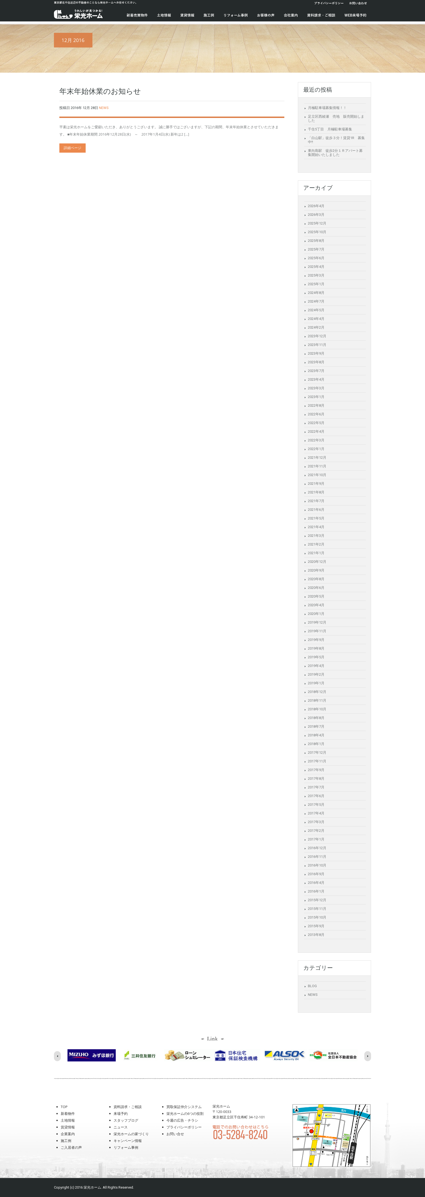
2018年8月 (316, 718)
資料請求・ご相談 (321, 15)
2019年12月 (317, 622)
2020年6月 (316, 588)
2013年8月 (316, 935)
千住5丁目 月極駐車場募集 (330, 129)
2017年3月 (316, 822)
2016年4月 (316, 883)
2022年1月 (316, 449)
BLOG (312, 986)
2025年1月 (316, 284)
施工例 (209, 15)
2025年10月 (317, 232)
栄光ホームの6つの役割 (185, 1113)
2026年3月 (316, 215)
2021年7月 (316, 501)
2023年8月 (316, 362)
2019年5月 (316, 657)
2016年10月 (317, 865)
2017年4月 (316, 813)
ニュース (121, 1127)
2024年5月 (316, 310)
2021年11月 (317, 466)
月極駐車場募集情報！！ (327, 108)
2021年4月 (316, 527)
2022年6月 (316, 414)
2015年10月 (317, 917)
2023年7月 (316, 371)
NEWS (104, 108)
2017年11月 (317, 761)
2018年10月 (317, 709)
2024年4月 (316, 319)
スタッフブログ (126, 1120)
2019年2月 (316, 674)
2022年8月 (316, 405)
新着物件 (68, 1113)
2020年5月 (316, 596)
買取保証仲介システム (184, 1106)
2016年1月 (316, 891)
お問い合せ (175, 1133)
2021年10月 (317, 475)
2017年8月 (316, 778)
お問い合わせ (358, 3)
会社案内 (291, 15)
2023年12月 (317, 336)
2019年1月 (316, 683)
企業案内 (68, 1133)
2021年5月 (316, 518)
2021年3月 (316, 536)
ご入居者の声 (71, 1147)
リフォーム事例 (235, 15)
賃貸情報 (187, 15)
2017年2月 (316, 831)
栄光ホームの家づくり (131, 1133)
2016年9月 (316, 874)
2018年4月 (316, 735)
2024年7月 (316, 301)
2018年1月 (316, 744)
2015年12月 (317, 900)
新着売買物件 (137, 15)
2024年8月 (316, 293)
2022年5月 (316, 423)
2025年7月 (316, 249)
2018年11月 (317, 700)
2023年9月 (316, 353)
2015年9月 (316, 926)
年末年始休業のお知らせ (100, 91)
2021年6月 (316, 510)
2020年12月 (317, 562)
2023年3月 (316, 388)
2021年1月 (316, 553)
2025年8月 (316, 241)
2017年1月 (316, 839)
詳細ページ (72, 148)
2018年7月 (316, 726)
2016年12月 (317, 848)
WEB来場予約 (355, 15)
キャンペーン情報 (128, 1140)
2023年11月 (317, 345)
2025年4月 (316, 267)
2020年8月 (316, 579)
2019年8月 (316, 648)
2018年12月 (317, 692)
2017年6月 (316, 796)
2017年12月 (317, 752)
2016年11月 (317, 857)
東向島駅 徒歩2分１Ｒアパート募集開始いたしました (335, 153)
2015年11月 (317, 909)
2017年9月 (316, 770)
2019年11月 (317, 631)
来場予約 (121, 1113)
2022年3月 (316, 440)
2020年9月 (316, 570)
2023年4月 (316, 379)
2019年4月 (316, 666)
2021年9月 (316, 484)
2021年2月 (316, 544)
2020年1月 (316, 614)
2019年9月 (316, 640)
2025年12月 (317, 223)
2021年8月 (316, 492)
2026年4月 (316, 206)
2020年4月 (316, 605)
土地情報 (164, 15)
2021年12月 (317, 457)
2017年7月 (316, 787)
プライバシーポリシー (329, 3)
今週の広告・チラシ (182, 1120)
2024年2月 (316, 327)
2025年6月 (316, 258)
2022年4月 (316, 431)
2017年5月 (316, 805)
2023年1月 (316, 397)
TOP (64, 1106)
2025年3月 (316, 275)
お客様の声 (266, 15)
